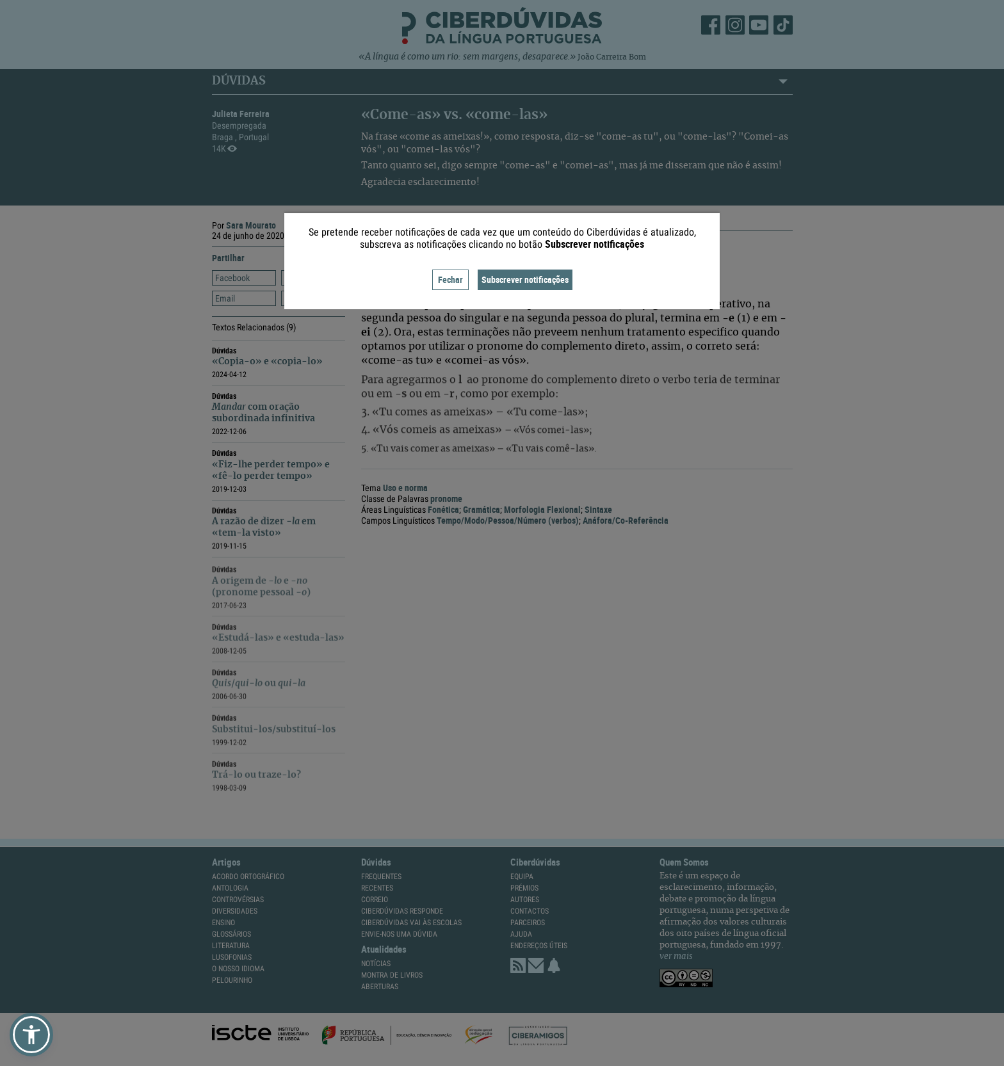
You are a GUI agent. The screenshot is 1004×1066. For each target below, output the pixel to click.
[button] (31, 1034)
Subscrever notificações (525, 279)
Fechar (450, 279)
